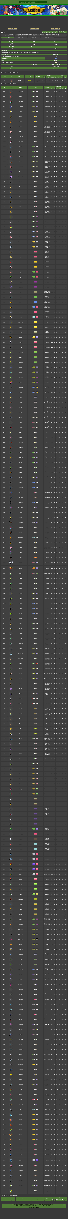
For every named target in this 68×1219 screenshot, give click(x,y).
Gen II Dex (34, 37)
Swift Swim (47, 603)
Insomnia (47, 251)
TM (52, 32)
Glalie (20, 849)
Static (47, 116)
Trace (47, 331)
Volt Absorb (47, 327)
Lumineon (21, 1049)
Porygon (20, 332)
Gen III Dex (21, 37)
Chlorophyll (47, 146)
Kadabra (20, 206)
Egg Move (56, 32)
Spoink (20, 743)
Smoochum (20, 537)
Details (43, 32)
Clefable (20, 131)
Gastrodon (21, 969)
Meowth (20, 181)
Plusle (20, 718)
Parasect (20, 166)
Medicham (21, 703)
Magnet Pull (47, 241)
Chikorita (20, 352)
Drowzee (20, 252)
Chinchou (21, 387)
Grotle (20, 889)
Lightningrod (47, 709)
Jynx (21, 317)
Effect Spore (47, 161)
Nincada (20, 668)
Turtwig (20, 884)
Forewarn (47, 252)
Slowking (21, 502)
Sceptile (20, 588)
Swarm (37, 81)
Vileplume (21, 156)
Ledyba (20, 367)
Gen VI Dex (47, 35)
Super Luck (47, 839)
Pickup (47, 181)
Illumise (20, 733)
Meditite (20, 698)
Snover (20, 1054)
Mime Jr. (20, 1014)
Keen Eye (47, 522)
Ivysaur (20, 96)
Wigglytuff (21, 141)
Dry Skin (47, 162)
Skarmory (21, 522)
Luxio (21, 909)
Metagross (21, 859)
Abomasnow (20, 1059)
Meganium (21, 362)
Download (47, 332)
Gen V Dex (60, 35)
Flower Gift (47, 964)
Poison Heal (47, 659)
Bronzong (21, 1009)
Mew (21, 347)
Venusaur (21, 101)
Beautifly (20, 593)
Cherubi (20, 959)
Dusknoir (20, 1104)
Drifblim (20, 979)
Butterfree (21, 106)
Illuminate (38, 80)
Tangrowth (21, 1069)
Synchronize (47, 201)
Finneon (20, 1044)
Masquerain (20, 653)
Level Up (48, 32)
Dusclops (21, 824)
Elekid (20, 542)
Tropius (20, 829)
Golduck (20, 196)
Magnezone (20, 1064)
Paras (20, 161)
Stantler (20, 532)
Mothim (20, 944)
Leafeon (20, 1089)
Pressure (47, 337)
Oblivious (47, 231)
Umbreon (21, 497)
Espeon (20, 492)
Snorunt (20, 844)
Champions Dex (34, 38)
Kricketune (21, 899)
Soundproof (47, 261)
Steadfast (47, 1099)
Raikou (20, 552)
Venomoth (21, 176)
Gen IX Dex (7, 35)
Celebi (20, 573)
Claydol (20, 783)
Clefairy (20, 126)
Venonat (20, 171)
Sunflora (20, 472)
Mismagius (21, 984)
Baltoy (20, 778)
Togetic (20, 417)
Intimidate (47, 532)
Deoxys (20, 879)
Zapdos (20, 337)
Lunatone (21, 768)
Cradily (20, 794)
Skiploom (21, 457)
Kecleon (20, 804)
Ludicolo (20, 613)
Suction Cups (47, 794)
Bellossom (21, 447)
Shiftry (20, 628)
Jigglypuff (21, 136)
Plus (47, 718)
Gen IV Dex (7, 37)
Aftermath (47, 973)
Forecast (47, 799)
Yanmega (21, 1084)
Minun (20, 723)
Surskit (20, 648)
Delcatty (20, 688)
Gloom (20, 151)
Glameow (21, 989)
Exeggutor (21, 277)
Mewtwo (20, 342)
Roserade (21, 924)
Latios (20, 869)
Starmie (20, 307)
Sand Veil (47, 758)
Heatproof (47, 1004)
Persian (20, 186)
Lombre (20, 608)
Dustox (20, 598)
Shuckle (20, 517)
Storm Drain (47, 969)
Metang (20, 854)
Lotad (20, 603)
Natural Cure (47, 291)
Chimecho (21, 834)
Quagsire (20, 487)
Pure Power (47, 698)
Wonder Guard (47, 678)
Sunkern (20, 467)
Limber (47, 186)
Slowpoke (21, 231)
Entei (21, 557)
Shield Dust (47, 176)
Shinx (20, 904)
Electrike (20, 708)
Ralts (21, 633)
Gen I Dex (47, 37)
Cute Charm (47, 126)
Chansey (20, 292)
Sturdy (47, 242)
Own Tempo (47, 232)
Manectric (21, 713)
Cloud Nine (47, 192)
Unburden (47, 974)
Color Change (47, 804)
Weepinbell (20, 221)
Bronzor (20, 1004)
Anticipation (47, 929)
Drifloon (20, 974)
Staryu (20, 302)
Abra (21, 201)
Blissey (20, 547)
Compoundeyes (47, 106)
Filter (47, 312)
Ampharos (21, 442)
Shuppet (20, 809)
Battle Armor (47, 1028)
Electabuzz (20, 322)
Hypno (20, 257)
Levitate (47, 282)
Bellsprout (21, 216)
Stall (47, 694)
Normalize (47, 684)
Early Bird (47, 367)
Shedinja (20, 678)
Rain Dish (47, 604)
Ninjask (20, 673)
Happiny (20, 1019)
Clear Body (47, 854)
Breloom (20, 663)
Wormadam (20, 929)
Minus (47, 723)
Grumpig (20, 748)
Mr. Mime (21, 312)
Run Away (47, 953)
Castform (20, 799)
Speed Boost (47, 476)
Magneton (21, 247)
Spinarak (20, 377)
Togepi (20, 412)
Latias (20, 864)
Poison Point (47, 739)
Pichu (20, 397)
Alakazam (21, 211)
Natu (21, 422)
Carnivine (21, 1039)
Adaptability (47, 1094)
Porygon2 (21, 527)
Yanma (20, 477)
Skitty (21, 683)
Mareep (20, 432)
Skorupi (20, 1029)
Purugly (20, 994)
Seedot (20, 618)
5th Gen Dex (60, 32)
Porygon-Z (21, 1094)
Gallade (20, 1099)
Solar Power (47, 467)
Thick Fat (47, 743)
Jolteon (20, 327)
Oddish (20, 146)
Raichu (20, 121)
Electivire (20, 1074)
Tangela (20, 297)
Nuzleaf (20, 623)
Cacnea (20, 758)
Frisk (47, 533)
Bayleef (20, 357)
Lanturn (20, 392)
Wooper (20, 482)
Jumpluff (20, 462)
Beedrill (20, 111)
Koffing (20, 282)
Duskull (20, 819)
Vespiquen (21, 949)
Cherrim (20, 964)
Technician (47, 182)
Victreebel (21, 226)
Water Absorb (47, 482)
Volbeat (19, 80)
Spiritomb (21, 1024)
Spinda (20, 753)
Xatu (21, 427)
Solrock (20, 773)
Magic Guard (47, 127)
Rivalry (47, 903)
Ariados (20, 382)
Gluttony (47, 518)
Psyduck (20, 191)
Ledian (20, 372)
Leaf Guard (47, 297)
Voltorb (20, 262)
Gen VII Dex (34, 35)
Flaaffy (20, 437)
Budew (20, 919)
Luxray (20, 914)
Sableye (20, 693)
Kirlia (21, 638)
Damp (47, 191)
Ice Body (47, 844)
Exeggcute (21, 272)
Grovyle (20, 583)
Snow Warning (47, 1054)
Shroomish (21, 658)
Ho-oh (20, 568)
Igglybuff (20, 407)
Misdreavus (20, 507)
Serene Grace (47, 292)
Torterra (20, 894)
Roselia (20, 738)
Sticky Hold (47, 968)
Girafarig (20, 512)
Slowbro (20, 236)
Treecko (20, 578)
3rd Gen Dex (64, 32)
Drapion (20, 1034)
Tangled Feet (47, 754)
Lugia (21, 562)
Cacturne (20, 763)
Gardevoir (21, 643)
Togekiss (20, 1079)
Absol (20, 839)
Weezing (20, 287)
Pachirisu (21, 954)
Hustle (47, 411)
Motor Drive (47, 1074)
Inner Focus (47, 202)
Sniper (47, 1029)
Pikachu (20, 116)
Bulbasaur (21, 91)
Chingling (21, 999)
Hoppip (20, 452)
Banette (20, 814)
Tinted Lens (47, 172)
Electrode (21, 267)
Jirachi (20, 874)
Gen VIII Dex (20, 35)
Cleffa (20, 402)
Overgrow (47, 91)
